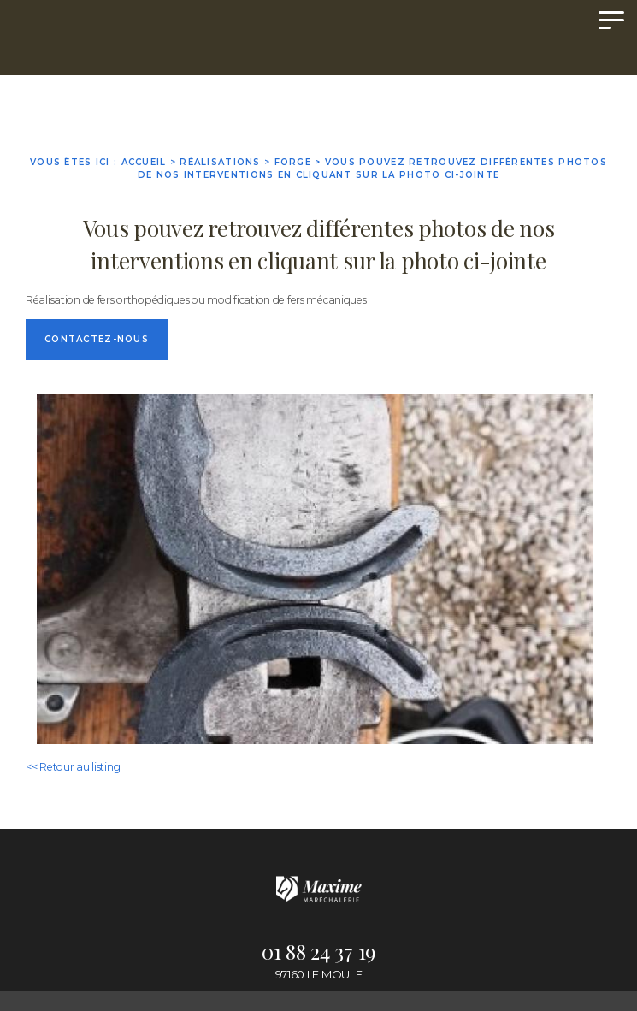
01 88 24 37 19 (318, 951)
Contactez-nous (96, 339)
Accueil (144, 162)
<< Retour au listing (73, 766)
